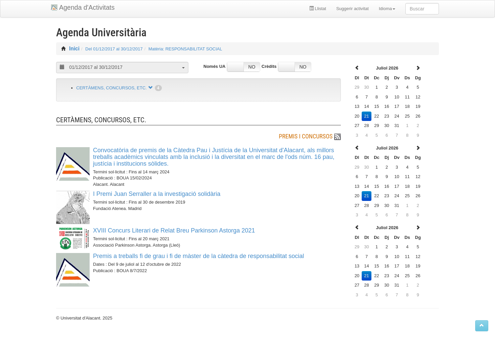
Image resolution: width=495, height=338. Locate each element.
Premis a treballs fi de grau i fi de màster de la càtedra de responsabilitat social (198, 256)
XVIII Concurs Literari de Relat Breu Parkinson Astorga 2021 (174, 230)
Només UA (215, 66)
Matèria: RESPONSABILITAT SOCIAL (185, 48)
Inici (74, 48)
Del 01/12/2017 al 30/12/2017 (114, 48)
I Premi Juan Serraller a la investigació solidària (156, 194)
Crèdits (269, 66)
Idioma (387, 8)
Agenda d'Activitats (87, 7)
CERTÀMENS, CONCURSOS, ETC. (111, 87)
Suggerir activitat (352, 8)
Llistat (317, 8)
